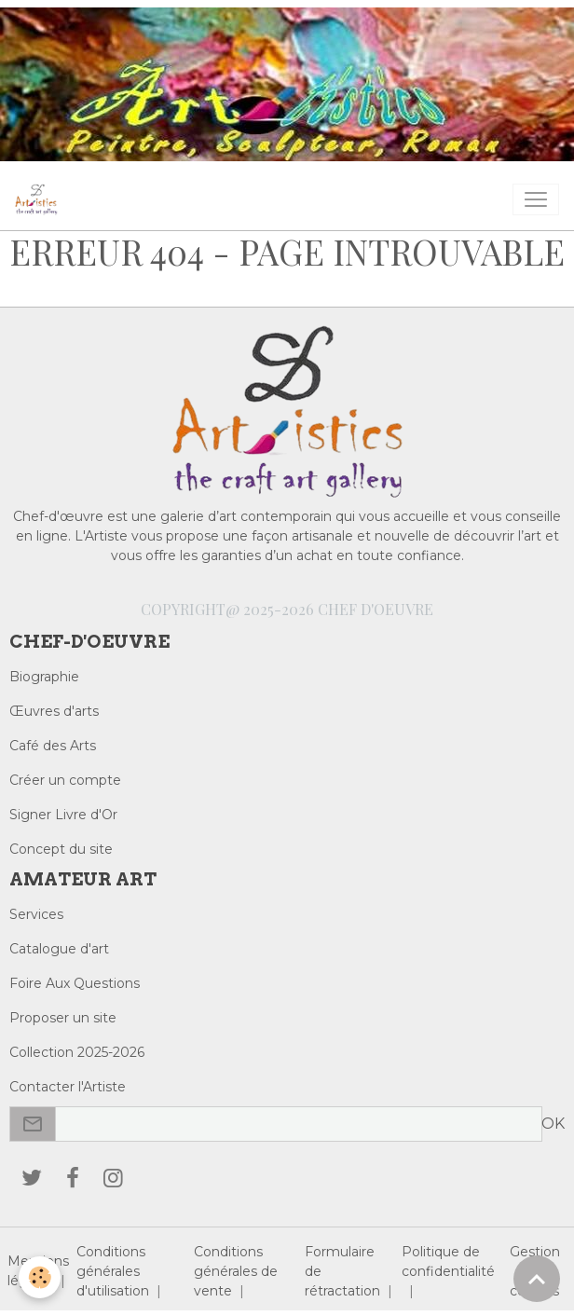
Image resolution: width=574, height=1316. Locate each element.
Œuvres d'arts (54, 711)
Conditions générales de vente (236, 1271)
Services (36, 914)
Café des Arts (52, 745)
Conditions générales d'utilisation (112, 1271)
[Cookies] (40, 1277)
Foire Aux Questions (74, 983)
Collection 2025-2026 (76, 1052)
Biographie (44, 676)
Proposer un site (62, 1017)
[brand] (40, 199)
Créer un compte (65, 780)
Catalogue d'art (59, 948)
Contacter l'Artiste (67, 1086)
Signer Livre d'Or (63, 814)
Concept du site (61, 849)
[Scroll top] (536, 1278)
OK (553, 1123)
